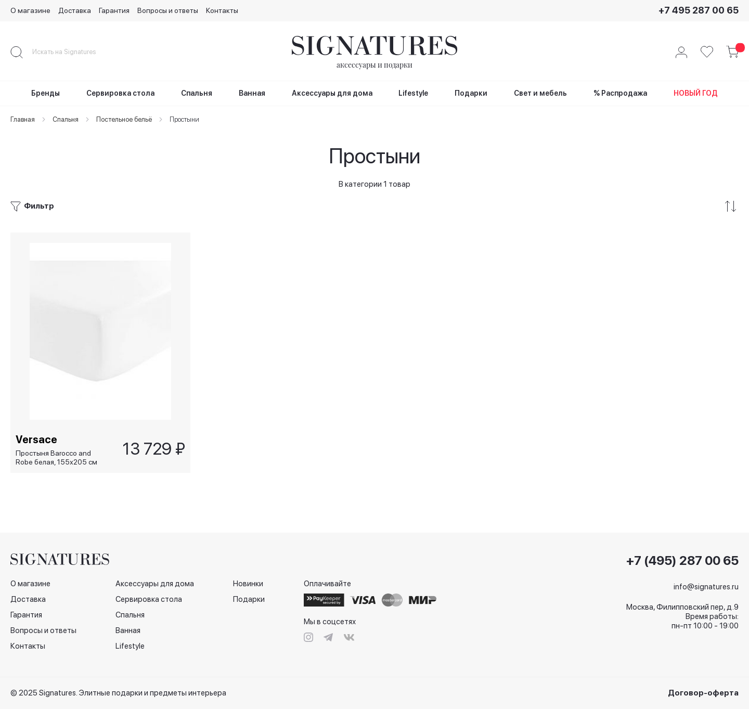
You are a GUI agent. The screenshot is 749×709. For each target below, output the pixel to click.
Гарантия (114, 10)
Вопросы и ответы (167, 10)
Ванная (127, 630)
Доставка (74, 10)
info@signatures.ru (706, 586)
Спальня (130, 615)
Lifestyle (130, 646)
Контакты (222, 10)
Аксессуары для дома (154, 583)
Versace (36, 439)
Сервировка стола (148, 599)
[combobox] (72, 52)
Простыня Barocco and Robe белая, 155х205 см (56, 457)
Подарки (249, 599)
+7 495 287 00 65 (698, 10)
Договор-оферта (703, 693)
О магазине (30, 10)
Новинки (248, 583)
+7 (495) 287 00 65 (682, 560)
